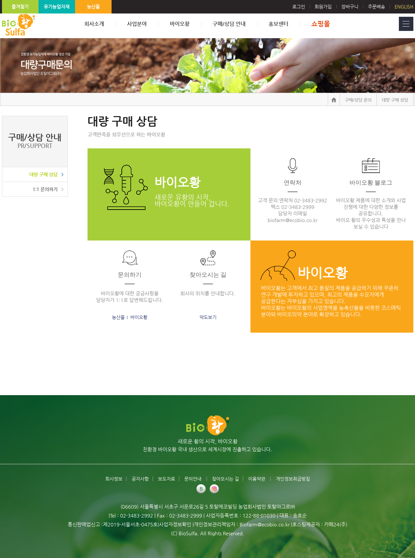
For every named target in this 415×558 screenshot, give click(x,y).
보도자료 (166, 478)
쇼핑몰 (320, 24)
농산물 (93, 6)
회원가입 (323, 6)
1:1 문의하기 (45, 189)
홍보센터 (278, 24)
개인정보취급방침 (293, 478)
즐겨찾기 (20, 6)
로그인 (303, 6)
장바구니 (349, 6)
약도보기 (208, 317)
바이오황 (180, 24)
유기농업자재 (56, 6)
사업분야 (137, 24)
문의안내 (193, 478)
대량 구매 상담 (43, 174)
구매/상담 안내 (229, 24)
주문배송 (376, 6)
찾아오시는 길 (225, 478)
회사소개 (94, 24)
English (404, 6)
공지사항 (140, 478)
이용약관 (257, 478)
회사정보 (113, 478)
